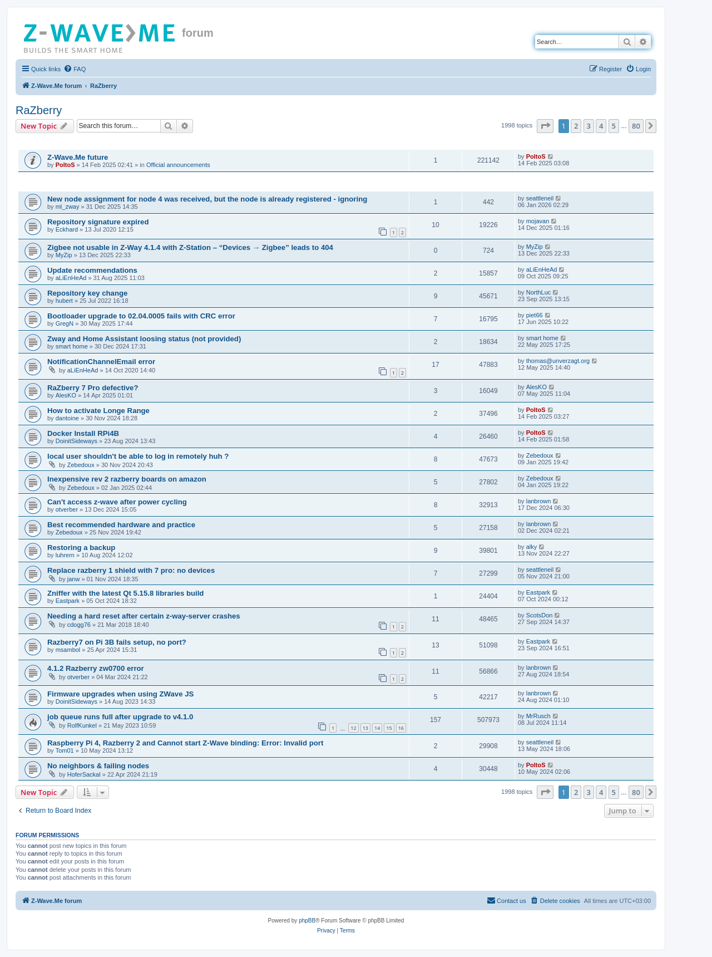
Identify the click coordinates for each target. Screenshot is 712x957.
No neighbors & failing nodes (98, 766)
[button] (545, 125)
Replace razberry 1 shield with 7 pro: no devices (131, 570)
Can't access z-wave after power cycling (117, 502)
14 (377, 728)
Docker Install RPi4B (83, 433)
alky (531, 546)
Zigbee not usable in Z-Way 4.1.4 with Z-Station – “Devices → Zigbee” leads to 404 (190, 247)
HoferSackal (84, 774)
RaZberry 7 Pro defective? (92, 388)
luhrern (65, 555)
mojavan (538, 221)
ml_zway (68, 206)
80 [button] (636, 126)
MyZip (64, 255)
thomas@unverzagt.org (558, 360)
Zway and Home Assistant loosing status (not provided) (144, 339)
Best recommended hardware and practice (121, 525)
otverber (67, 509)
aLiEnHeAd (71, 277)
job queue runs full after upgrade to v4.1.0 (120, 717)
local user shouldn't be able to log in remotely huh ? (138, 456)
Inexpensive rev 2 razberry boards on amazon (126, 479)
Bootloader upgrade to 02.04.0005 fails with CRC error (141, 316)
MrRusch (538, 716)
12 (353, 728)
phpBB (307, 920)
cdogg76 (79, 624)
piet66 (534, 315)
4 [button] (601, 126)
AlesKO (66, 395)
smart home (72, 346)
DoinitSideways (76, 441)
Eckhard (67, 229)
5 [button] (614, 126)
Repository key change (87, 293)
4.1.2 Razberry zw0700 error (95, 668)
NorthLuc (538, 292)
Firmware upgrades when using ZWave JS (120, 694)
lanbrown (538, 501)
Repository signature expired (98, 222)
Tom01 (65, 750)
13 (365, 728)
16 (401, 728)
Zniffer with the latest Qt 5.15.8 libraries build (125, 593)
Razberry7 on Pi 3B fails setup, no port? (116, 642)
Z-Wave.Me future (77, 157)
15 (389, 728)
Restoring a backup (81, 547)
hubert (64, 300)
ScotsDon (539, 615)
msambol (68, 649)
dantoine (67, 418)
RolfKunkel (82, 725)
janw (73, 579)
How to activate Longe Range (98, 410)
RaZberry (39, 110)
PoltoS (65, 164)
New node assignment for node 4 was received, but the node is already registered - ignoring (207, 199)
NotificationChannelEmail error (101, 361)
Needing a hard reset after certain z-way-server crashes (143, 616)
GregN (64, 323)
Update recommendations (92, 270)
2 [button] (576, 126)
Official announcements (178, 164)
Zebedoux (81, 465)
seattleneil (540, 198)
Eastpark (68, 600)
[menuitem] (74, 69)
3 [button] (589, 126)
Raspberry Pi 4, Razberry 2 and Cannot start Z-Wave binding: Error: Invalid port (185, 743)
